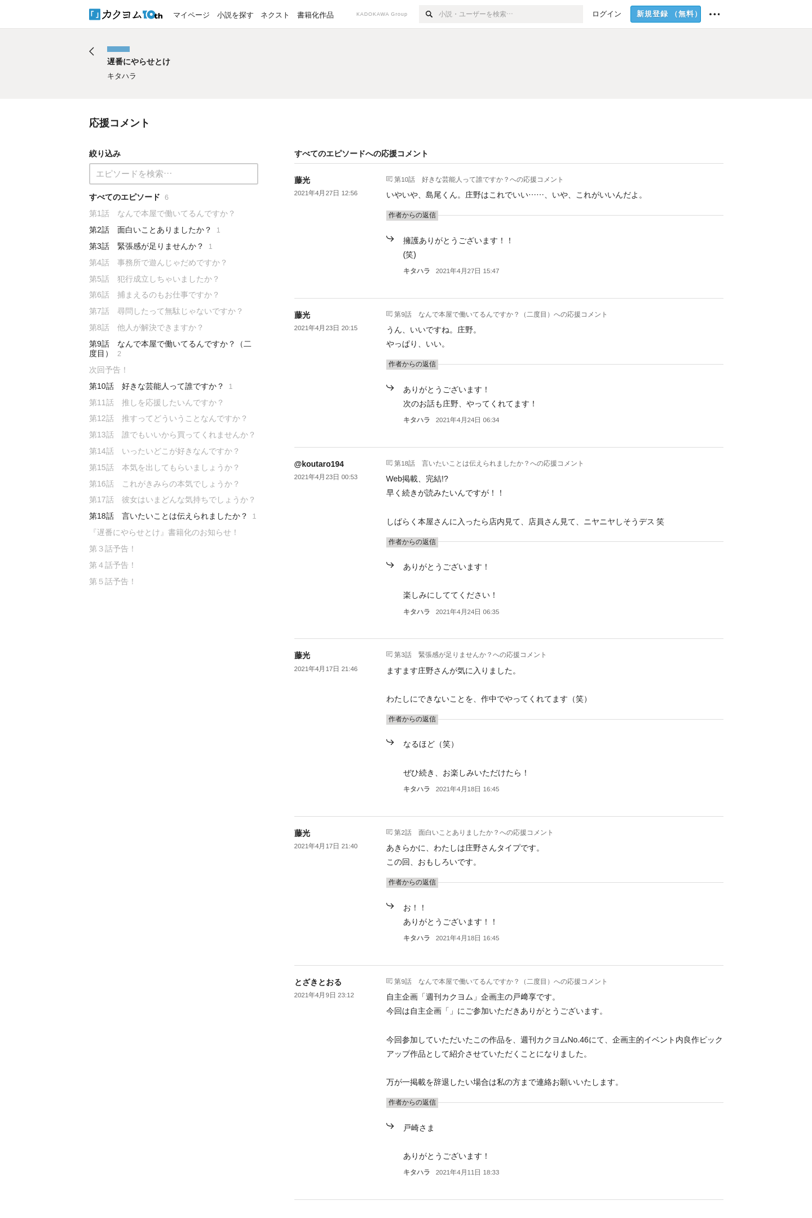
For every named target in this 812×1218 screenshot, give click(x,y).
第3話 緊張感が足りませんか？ (443, 654)
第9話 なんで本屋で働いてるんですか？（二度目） (473, 313)
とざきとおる (318, 982)
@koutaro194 (319, 463)
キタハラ (416, 271)
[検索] (429, 14)
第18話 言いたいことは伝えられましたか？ (462, 462)
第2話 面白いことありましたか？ (446, 832)
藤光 (302, 180)
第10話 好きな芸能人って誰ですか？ (452, 179)
